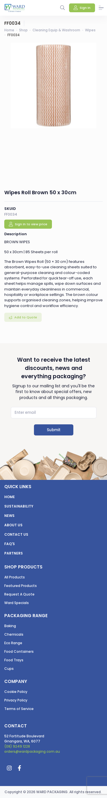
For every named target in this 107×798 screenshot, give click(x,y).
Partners (13, 553)
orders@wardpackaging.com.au (32, 751)
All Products (14, 577)
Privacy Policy (15, 700)
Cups (9, 668)
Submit (53, 430)
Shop (23, 30)
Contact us (16, 534)
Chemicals (13, 634)
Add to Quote (25, 317)
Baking (10, 625)
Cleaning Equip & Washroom (56, 30)
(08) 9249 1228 (17, 746)
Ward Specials (16, 602)
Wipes (90, 30)
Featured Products (20, 585)
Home (9, 30)
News (9, 515)
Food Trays (13, 660)
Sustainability (18, 506)
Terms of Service (19, 708)
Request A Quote (19, 594)
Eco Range (13, 643)
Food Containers (19, 651)
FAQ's (9, 543)
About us (13, 525)
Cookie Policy (15, 691)
